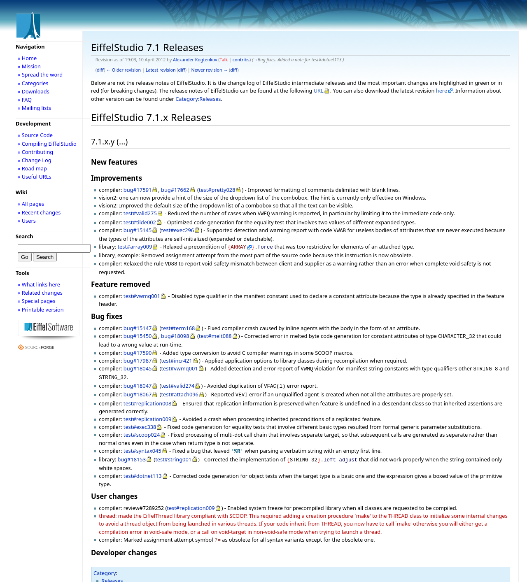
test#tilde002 (140, 221)
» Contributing (35, 152)
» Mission (29, 66)
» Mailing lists (34, 108)
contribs (241, 60)
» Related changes (40, 292)
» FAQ (25, 99)
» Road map (32, 168)
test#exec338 (140, 419)
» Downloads (33, 91)
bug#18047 (138, 380)
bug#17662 (175, 189)
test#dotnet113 (143, 466)
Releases (112, 571)
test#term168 (178, 324)
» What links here (39, 284)
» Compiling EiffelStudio (47, 143)
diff (100, 70)
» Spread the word (40, 74)
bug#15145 (138, 229)
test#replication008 (147, 396)
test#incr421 (176, 356)
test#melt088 (215, 332)
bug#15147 (138, 324)
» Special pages (36, 301)
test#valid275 (140, 213)
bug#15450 (138, 332)
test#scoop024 (142, 427)
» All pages (31, 203)
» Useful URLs (34, 176)
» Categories (33, 83)
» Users (27, 220)
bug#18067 (138, 387)
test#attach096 (179, 387)
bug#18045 (138, 364)
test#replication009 (147, 411)
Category (104, 563)
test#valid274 (177, 380)
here (441, 90)
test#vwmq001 (142, 292)
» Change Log (34, 160)
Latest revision (161, 70)
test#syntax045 (142, 443)
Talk (224, 60)
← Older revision (123, 70)
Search (24, 236)
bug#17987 (138, 356)
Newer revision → (209, 70)
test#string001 (173, 451)
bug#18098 (175, 332)
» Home (27, 58)
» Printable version (41, 309)
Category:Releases (198, 98)
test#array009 (134, 245)
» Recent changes (39, 212)
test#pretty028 (217, 189)
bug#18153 (131, 451)
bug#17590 (138, 348)
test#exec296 (177, 229)
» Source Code (35, 135)
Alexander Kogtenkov (195, 60)
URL (319, 90)
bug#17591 (138, 189)
